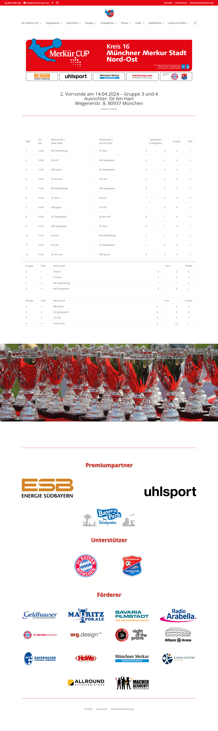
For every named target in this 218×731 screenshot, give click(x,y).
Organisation (52, 23)
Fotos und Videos (177, 23)
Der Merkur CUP (29, 23)
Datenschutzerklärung (201, 3)
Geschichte (72, 23)
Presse (124, 23)
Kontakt (168, 3)
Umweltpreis (107, 23)
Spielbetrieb (155, 23)
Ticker (138, 23)
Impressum (181, 3)
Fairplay (89, 23)
